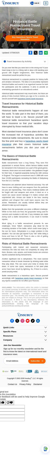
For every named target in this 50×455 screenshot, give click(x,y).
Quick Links (8, 327)
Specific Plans (9, 332)
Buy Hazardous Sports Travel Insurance (25, 38)
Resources (8, 336)
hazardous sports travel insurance (30, 99)
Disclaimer (37, 384)
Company (7, 340)
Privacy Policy (25, 384)
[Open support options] (45, 449)
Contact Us (12, 384)
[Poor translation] (9, 402)
